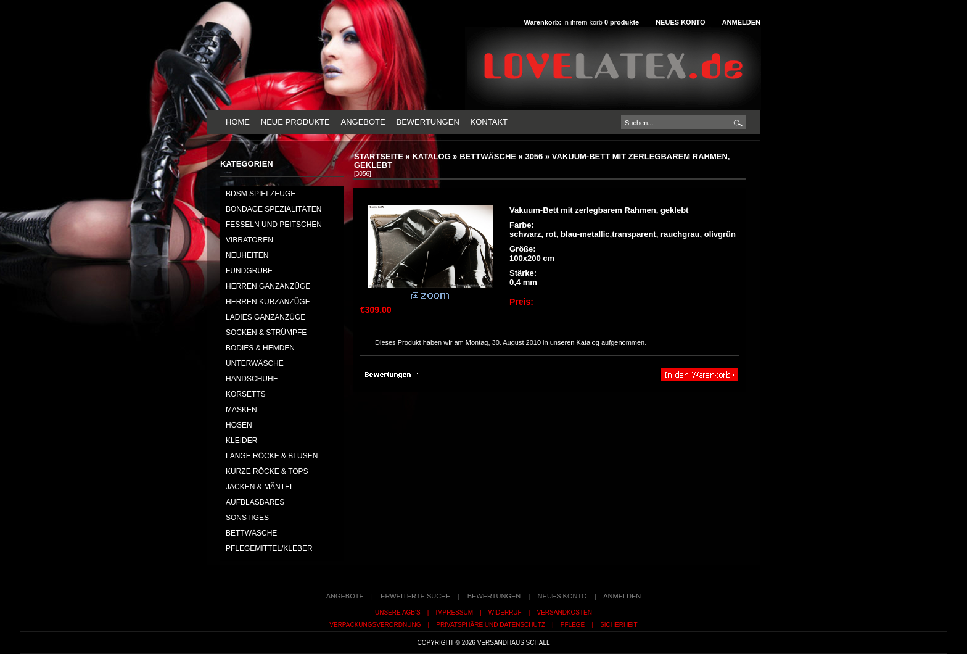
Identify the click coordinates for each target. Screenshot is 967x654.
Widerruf (505, 612)
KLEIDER (241, 440)
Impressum (454, 612)
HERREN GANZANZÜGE (268, 286)
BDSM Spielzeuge (260, 193)
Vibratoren (249, 240)
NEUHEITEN (247, 255)
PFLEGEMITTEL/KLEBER (269, 548)
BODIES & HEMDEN (260, 348)
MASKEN (241, 409)
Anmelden (741, 22)
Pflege (573, 624)
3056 (534, 156)
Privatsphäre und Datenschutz (490, 624)
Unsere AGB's (398, 612)
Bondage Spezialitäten (273, 209)
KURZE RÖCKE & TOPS (267, 471)
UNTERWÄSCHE (255, 363)
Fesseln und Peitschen (274, 224)
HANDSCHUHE (252, 379)
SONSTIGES (247, 517)
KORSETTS (246, 394)
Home (238, 121)
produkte (621, 22)
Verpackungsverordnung (375, 624)
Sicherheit (619, 624)
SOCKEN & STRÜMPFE (266, 332)
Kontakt (489, 121)
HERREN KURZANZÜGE (268, 301)
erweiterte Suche (415, 596)
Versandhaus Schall (513, 642)
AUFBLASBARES (255, 502)
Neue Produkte (295, 121)
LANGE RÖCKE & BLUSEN (272, 456)
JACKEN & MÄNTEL (260, 486)
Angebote (362, 121)
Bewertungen (427, 121)
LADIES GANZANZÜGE (265, 317)
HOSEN (239, 425)
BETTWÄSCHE (487, 156)
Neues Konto (680, 22)
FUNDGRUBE (249, 271)
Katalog (431, 156)
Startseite (378, 156)
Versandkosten (564, 612)
